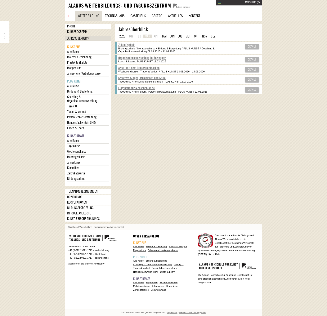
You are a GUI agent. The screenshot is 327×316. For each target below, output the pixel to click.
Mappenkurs (74, 68)
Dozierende (74, 197)
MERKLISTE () (252, 2)
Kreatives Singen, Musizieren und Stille (142, 78)
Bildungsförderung (80, 208)
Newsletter (99, 263)
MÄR (147, 36)
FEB (139, 36)
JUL (180, 36)
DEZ (213, 36)
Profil (71, 26)
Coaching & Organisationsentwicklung (82, 99)
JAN (131, 36)
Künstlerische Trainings (83, 219)
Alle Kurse (73, 51)
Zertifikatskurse (76, 173)
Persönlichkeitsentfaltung (82, 117)
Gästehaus (138, 16)
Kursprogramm (77, 32)
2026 (122, 36)
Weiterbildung (88, 16)
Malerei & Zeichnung (79, 57)
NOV (204, 36)
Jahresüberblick (78, 38)
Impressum (172, 312)
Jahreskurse (73, 162)
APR (156, 36)
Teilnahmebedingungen (82, 191)
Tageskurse (73, 146)
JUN (172, 36)
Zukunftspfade (126, 45)
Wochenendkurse (76, 151)
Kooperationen (77, 202)
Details (252, 46)
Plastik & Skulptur (77, 62)
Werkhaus (73, 227)
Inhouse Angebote (79, 213)
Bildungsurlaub (76, 179)
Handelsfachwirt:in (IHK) (81, 122)
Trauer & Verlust (76, 112)
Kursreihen (73, 168)
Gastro (157, 16)
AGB (203, 312)
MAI (164, 36)
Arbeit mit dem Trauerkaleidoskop (139, 68)
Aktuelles (175, 16)
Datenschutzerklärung (189, 312)
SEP (188, 36)
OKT (196, 36)
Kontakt (194, 16)
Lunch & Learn (75, 128)
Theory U (72, 106)
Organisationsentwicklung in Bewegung (142, 58)
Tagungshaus (115, 16)
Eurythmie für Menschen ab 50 (136, 88)
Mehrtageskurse (76, 157)
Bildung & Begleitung (80, 91)
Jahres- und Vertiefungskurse (83, 73)
